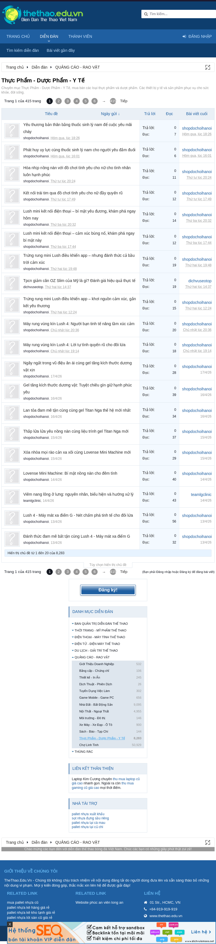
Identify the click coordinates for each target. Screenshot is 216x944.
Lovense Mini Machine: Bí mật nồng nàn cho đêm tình (70, 473)
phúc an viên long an (106, 902)
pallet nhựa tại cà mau (88, 823)
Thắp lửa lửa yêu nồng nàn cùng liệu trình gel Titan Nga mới (75, 431)
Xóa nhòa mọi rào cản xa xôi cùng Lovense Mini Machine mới (77, 452)
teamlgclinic (32, 501)
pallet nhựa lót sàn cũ (24, 917)
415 (113, 101)
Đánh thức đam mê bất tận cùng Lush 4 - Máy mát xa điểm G (76, 536)
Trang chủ (18, 36)
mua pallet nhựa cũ (22, 902)
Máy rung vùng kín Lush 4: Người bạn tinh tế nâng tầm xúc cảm (78, 323)
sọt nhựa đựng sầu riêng (90, 818)
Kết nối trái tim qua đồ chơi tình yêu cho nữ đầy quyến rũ (73, 193)
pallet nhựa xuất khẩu (88, 814)
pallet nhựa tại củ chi (87, 827)
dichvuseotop (33, 287)
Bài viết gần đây (61, 50)
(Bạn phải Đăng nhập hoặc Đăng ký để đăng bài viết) (178, 572)
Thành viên (80, 36)
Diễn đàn (49, 36)
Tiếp (123, 101)
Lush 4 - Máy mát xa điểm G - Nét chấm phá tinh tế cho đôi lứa (78, 515)
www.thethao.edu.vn (166, 916)
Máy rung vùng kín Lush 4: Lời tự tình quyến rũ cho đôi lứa (74, 344)
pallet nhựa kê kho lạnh (26, 912)
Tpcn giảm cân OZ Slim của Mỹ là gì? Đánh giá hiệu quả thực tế (79, 280)
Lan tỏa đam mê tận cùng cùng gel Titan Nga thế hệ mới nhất (76, 410)
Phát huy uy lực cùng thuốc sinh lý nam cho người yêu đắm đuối (79, 150)
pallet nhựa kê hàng (23, 907)
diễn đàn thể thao (81, 849)
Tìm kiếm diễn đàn (22, 50)
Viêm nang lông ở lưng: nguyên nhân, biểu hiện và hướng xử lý (78, 494)
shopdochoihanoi (36, 138)
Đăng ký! (108, 590)
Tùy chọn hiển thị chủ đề (108, 565)
